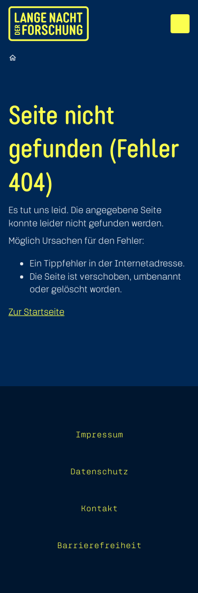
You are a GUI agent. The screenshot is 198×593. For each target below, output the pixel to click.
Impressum (99, 434)
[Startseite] (12, 57)
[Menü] (180, 23)
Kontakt (99, 508)
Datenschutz (99, 471)
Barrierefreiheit (99, 545)
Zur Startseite (36, 311)
